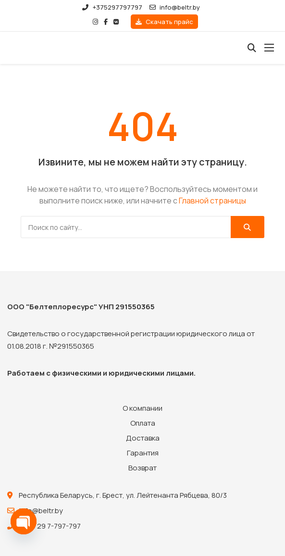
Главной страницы (212, 200)
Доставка (143, 438)
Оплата (142, 423)
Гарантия (143, 453)
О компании (142, 408)
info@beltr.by (174, 7)
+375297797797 (112, 7)
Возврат (142, 468)
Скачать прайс (164, 21)
